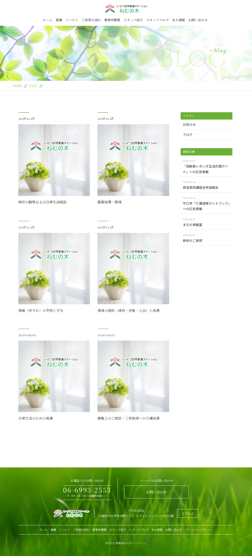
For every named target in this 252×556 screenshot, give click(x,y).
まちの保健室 (206, 221)
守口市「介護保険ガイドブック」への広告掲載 (206, 203)
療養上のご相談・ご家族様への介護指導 (128, 424)
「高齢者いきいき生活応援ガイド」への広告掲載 (206, 166)
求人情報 (178, 20)
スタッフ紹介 (133, 20)
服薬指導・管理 (109, 202)
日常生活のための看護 (35, 424)
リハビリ (71, 20)
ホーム (47, 20)
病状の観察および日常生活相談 (42, 202)
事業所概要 (112, 20)
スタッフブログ (157, 20)
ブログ (33, 85)
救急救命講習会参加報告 (206, 184)
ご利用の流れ (91, 20)
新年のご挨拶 (206, 237)
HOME (17, 85)
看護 (59, 20)
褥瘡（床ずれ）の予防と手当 (40, 316)
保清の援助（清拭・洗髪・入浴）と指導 (128, 316)
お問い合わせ (198, 20)
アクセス (188, 513)
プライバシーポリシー (199, 530)
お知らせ (189, 124)
